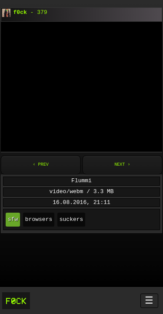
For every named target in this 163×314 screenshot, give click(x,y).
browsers (38, 220)
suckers (71, 220)
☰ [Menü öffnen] (149, 300)
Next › (122, 165)
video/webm (66, 192)
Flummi (81, 181)
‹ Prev (40, 165)
